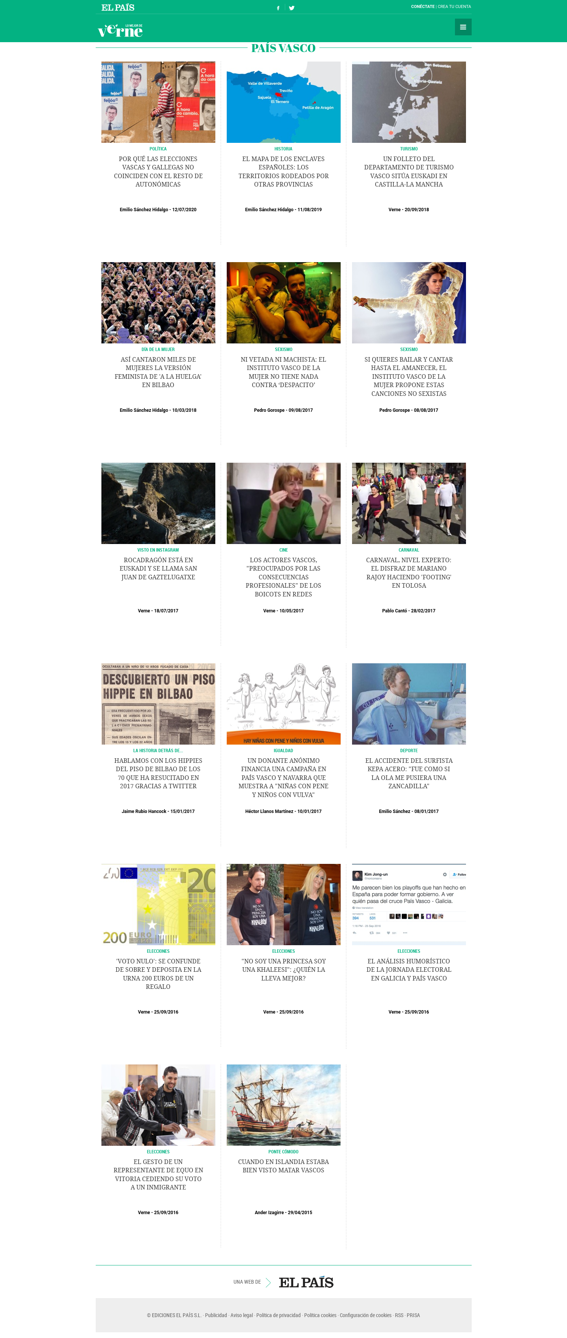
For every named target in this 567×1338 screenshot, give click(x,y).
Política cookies (320, 1315)
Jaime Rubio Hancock (144, 811)
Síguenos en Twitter (291, 7)
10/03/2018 (184, 410)
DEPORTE (409, 750)
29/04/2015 (300, 1212)
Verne (120, 30)
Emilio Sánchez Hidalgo (144, 209)
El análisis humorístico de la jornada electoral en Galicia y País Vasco (409, 970)
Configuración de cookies (366, 1315)
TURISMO (409, 149)
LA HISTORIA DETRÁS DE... (158, 750)
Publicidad (216, 1315)
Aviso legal (242, 1315)
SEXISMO (283, 349)
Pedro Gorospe (269, 410)
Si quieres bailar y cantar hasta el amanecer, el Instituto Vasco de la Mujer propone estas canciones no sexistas (409, 376)
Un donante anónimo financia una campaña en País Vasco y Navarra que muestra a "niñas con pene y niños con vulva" (283, 778)
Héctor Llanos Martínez (269, 811)
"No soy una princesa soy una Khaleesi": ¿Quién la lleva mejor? (284, 970)
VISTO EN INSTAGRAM (158, 550)
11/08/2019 (309, 209)
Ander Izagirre (269, 1212)
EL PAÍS (306, 1282)
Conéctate (423, 6)
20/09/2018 (417, 209)
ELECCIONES (158, 951)
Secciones (463, 27)
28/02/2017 (423, 611)
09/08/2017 (301, 410)
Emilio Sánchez (395, 811)
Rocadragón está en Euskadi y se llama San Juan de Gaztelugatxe (158, 569)
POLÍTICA (158, 149)
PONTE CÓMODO (283, 1151)
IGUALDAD (283, 750)
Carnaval (409, 550)
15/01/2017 (183, 811)
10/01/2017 (309, 811)
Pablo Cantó (394, 611)
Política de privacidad (278, 1315)
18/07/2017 (166, 611)
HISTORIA (283, 149)
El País (119, 7)
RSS (399, 1315)
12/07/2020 (184, 209)
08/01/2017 (426, 811)
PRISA (413, 1315)
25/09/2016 (166, 1012)
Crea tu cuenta (454, 6)
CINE (284, 550)
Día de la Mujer (158, 349)
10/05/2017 (292, 611)
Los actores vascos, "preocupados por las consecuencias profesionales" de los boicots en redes (283, 577)
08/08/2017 (426, 410)
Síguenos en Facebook (278, 7)
